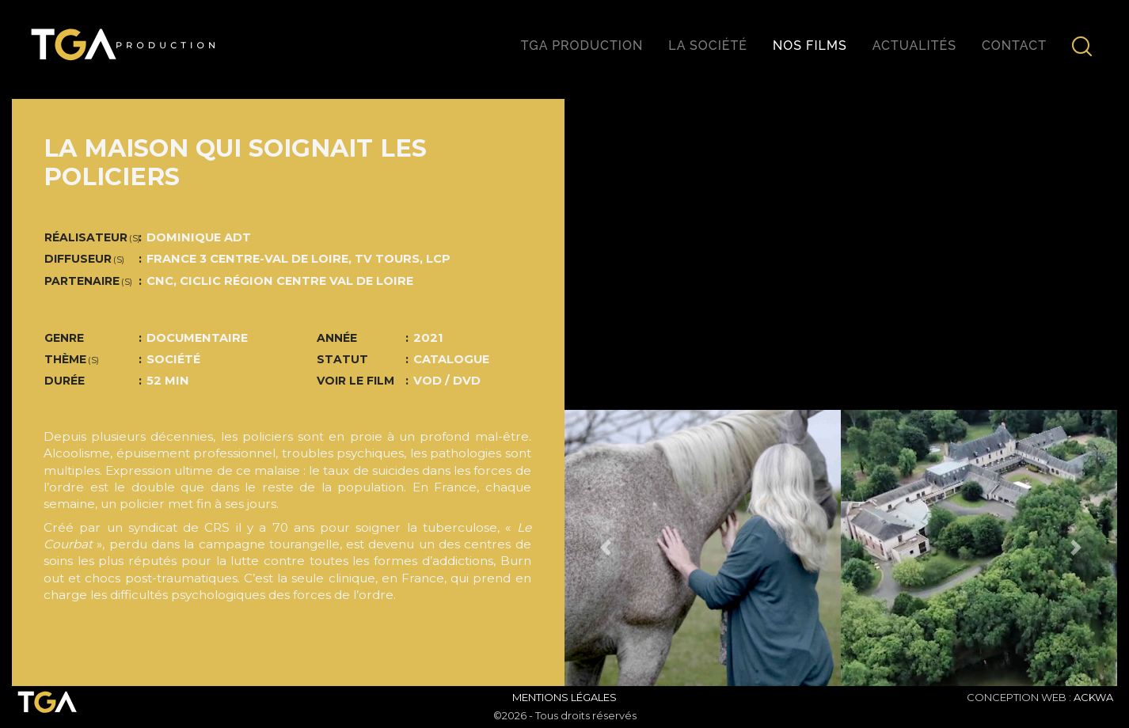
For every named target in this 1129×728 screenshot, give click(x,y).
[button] (606, 548)
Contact (1014, 45)
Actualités (914, 45)
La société (707, 45)
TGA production (582, 45)
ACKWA (1093, 697)
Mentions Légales (564, 697)
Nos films (810, 45)
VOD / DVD (447, 380)
